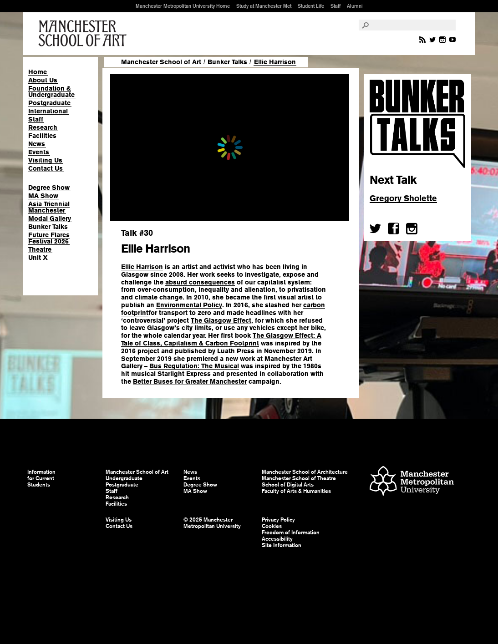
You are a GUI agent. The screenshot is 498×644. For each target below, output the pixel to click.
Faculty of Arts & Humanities (296, 491)
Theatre (39, 249)
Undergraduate (124, 478)
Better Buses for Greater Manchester (190, 381)
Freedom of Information (291, 532)
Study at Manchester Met (263, 6)
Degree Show (49, 187)
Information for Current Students (41, 478)
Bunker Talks (48, 226)
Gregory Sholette (403, 198)
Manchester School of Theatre (299, 478)
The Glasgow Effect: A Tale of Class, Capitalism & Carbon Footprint (221, 339)
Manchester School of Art (84, 33)
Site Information (281, 545)
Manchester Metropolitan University (412, 482)
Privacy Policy (278, 520)
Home (37, 72)
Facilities (42, 135)
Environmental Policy (189, 305)
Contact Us (45, 168)
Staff (335, 6)
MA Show (43, 195)
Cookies (272, 526)
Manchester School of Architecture (305, 472)
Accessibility (277, 539)
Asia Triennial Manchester (49, 207)
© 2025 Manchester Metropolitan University (212, 523)
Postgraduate (49, 102)
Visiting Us (45, 160)
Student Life (311, 6)
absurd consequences (200, 282)
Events (38, 152)
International (48, 111)
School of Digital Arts (288, 485)
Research (42, 127)
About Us (42, 80)
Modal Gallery (49, 218)
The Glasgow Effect (221, 320)
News (36, 143)
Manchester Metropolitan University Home (183, 6)
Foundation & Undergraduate (51, 91)
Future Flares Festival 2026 (49, 238)
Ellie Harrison (142, 266)
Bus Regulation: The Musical (194, 366)
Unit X (38, 257)
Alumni (355, 6)
